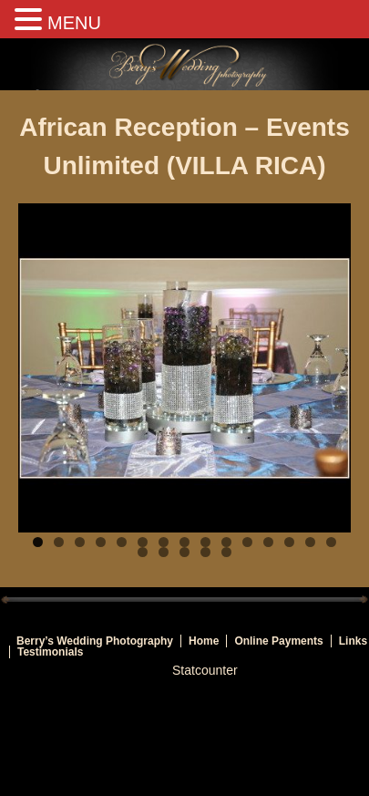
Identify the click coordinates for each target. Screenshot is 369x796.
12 (268, 542)
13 (289, 542)
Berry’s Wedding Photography (94, 641)
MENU (74, 23)
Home (204, 641)
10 (226, 542)
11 (247, 542)
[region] (184, 367)
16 (143, 552)
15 (331, 542)
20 (226, 552)
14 (310, 542)
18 (184, 552)
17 (164, 552)
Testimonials (50, 652)
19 (205, 552)
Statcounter (205, 670)
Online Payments (278, 641)
